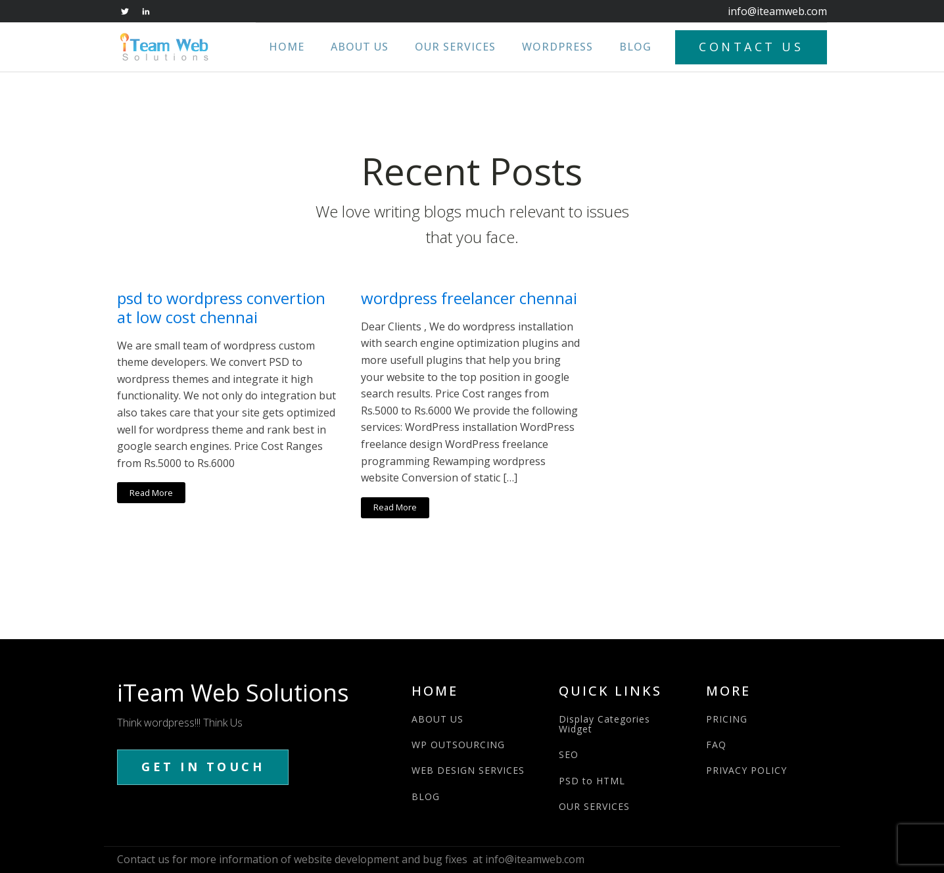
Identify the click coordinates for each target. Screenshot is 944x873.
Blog (635, 46)
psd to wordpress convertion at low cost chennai (221, 308)
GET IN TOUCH (202, 766)
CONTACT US (751, 47)
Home (286, 46)
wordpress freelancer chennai (469, 298)
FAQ (716, 745)
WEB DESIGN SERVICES (468, 770)
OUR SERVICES (594, 806)
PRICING (726, 719)
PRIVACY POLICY (746, 770)
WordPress (557, 46)
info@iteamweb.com (777, 11)
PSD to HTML (592, 781)
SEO (568, 754)
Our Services (455, 46)
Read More (151, 493)
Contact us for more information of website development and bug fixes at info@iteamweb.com (350, 859)
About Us (360, 46)
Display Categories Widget (604, 724)
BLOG (426, 796)
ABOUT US (437, 719)
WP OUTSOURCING (458, 745)
